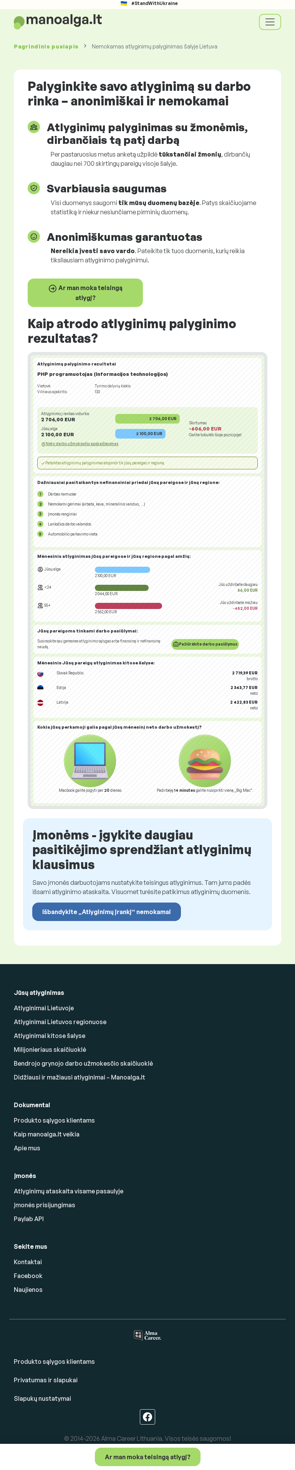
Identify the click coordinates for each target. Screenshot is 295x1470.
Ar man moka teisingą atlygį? (85, 293)
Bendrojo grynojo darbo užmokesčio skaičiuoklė (83, 1063)
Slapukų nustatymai (42, 1398)
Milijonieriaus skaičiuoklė (50, 1049)
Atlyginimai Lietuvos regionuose (60, 1022)
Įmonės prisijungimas (44, 1205)
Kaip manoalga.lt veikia (47, 1134)
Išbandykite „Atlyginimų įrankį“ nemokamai (106, 912)
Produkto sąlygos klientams (54, 1120)
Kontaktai (28, 1262)
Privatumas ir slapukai (46, 1380)
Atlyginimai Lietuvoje (44, 1008)
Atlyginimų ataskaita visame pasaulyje (68, 1191)
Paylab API (29, 1219)
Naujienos (28, 1289)
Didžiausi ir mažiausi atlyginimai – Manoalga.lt (79, 1077)
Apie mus (27, 1148)
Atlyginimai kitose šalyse (49, 1036)
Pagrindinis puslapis (46, 46)
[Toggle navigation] (270, 22)
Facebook (28, 1276)
